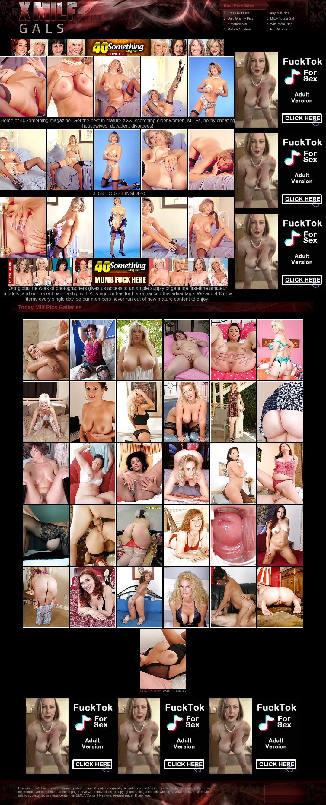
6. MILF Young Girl (280, 18)
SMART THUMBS (174, 691)
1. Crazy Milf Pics (236, 13)
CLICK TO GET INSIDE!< (117, 193)
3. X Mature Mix (235, 24)
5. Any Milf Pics (278, 13)
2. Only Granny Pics (238, 18)
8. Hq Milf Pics (277, 29)
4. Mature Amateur (237, 29)
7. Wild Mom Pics (279, 24)
